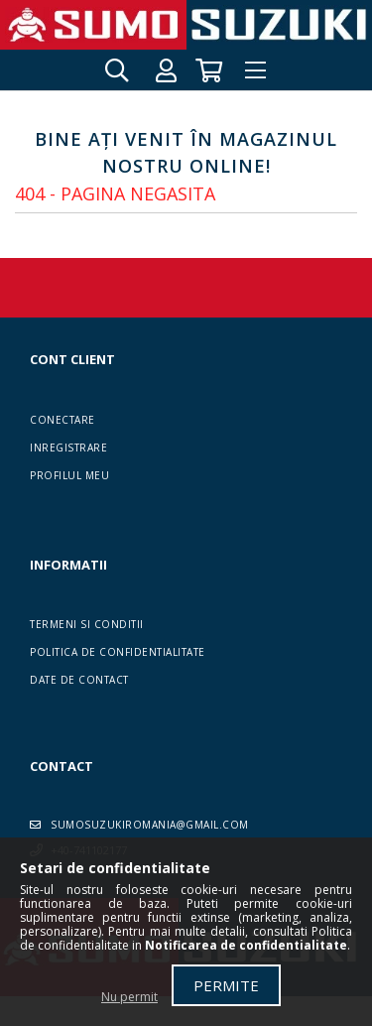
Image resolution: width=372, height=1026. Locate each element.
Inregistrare (68, 447)
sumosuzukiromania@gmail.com (150, 825)
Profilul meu (69, 475)
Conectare (62, 420)
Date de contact (79, 680)
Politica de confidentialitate (117, 652)
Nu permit (129, 996)
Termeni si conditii (87, 624)
